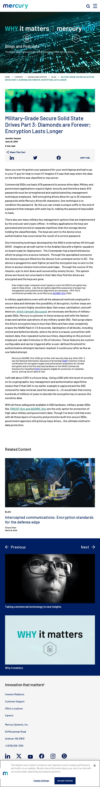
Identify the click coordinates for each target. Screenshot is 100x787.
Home (7, 77)
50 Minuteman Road (15, 731)
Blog (53, 77)
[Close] (94, 765)
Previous (15, 547)
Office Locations (14, 708)
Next (88, 547)
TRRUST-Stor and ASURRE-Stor (28, 408)
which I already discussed (32, 311)
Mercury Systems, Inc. (16, 724)
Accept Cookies (65, 780)
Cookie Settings (41, 780)
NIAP (65, 360)
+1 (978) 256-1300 (14, 745)
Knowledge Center (37, 77)
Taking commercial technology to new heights (50, 581)
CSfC (37, 369)
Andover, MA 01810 (14, 738)
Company (19, 77)
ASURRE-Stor (59, 293)
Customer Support (14, 701)
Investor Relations (14, 694)
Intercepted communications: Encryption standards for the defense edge (49, 519)
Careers (9, 715)
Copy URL (85, 157)
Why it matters (50, 642)
